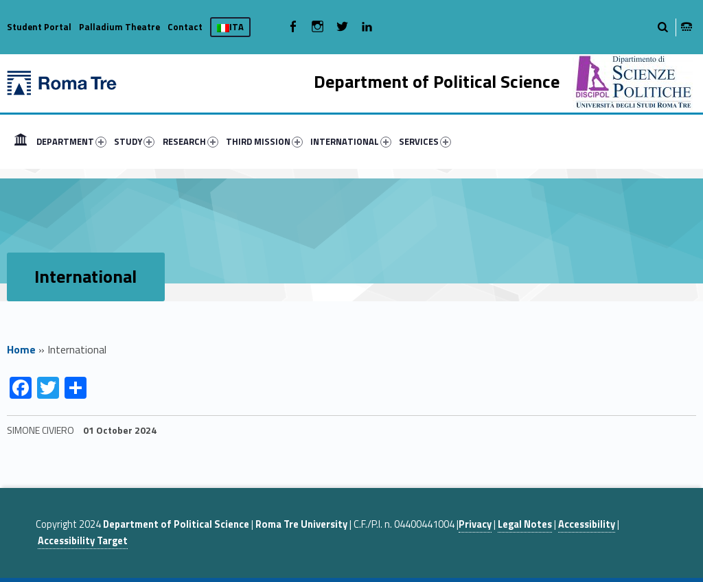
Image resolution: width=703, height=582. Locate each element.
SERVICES (425, 141)
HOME (20, 141)
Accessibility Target (83, 540)
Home (21, 349)
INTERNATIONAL (350, 141)
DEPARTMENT (71, 141)
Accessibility (586, 524)
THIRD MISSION (264, 141)
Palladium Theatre (119, 27)
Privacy (475, 524)
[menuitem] (20, 141)
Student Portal (39, 27)
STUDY (134, 141)
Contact (185, 27)
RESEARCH (190, 141)
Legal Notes (525, 524)
